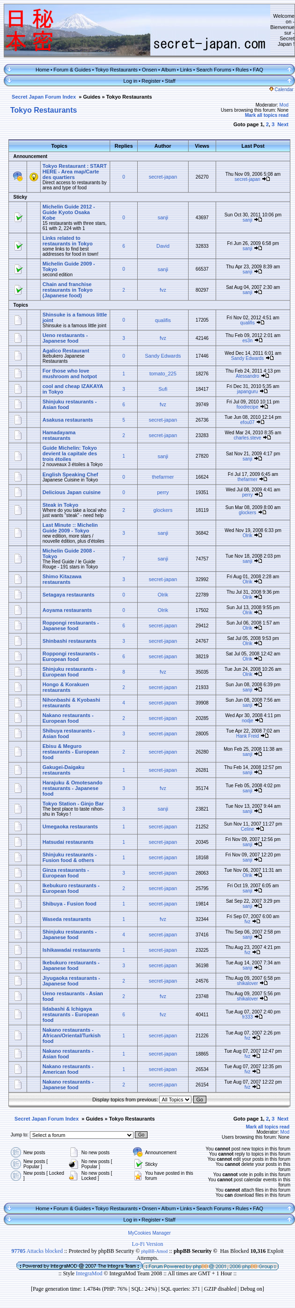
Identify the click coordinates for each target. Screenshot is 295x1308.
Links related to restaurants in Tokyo (67, 240)
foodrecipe (248, 407)
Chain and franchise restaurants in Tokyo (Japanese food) (67, 289)
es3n (247, 340)
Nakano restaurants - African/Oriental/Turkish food (71, 1035)
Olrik (248, 535)
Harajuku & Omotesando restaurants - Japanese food (72, 788)
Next (282, 124)
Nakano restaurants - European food (67, 718)
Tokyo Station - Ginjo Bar (73, 803)
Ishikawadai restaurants (71, 950)
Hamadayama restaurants (59, 435)
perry (163, 492)
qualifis (163, 320)
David (162, 246)
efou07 (247, 422)
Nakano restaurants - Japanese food (67, 1084)
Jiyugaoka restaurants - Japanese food (71, 980)
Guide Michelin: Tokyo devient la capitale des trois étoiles (69, 453)
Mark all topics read (266, 115)
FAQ (258, 69)
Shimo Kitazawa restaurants (62, 579)
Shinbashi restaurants (69, 641)
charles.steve (247, 437)
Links (186, 69)
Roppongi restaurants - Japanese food (70, 625)
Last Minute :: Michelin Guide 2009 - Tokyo (70, 527)
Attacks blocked (37, 1251)
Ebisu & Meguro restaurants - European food (70, 751)
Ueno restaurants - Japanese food (65, 338)
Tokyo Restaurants (116, 69)
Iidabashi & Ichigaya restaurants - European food (70, 1014)
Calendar (281, 89)
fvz (163, 290)
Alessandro (247, 376)
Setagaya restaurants (68, 594)
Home (42, 69)
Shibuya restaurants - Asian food (68, 733)
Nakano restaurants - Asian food (67, 1053)
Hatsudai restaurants (67, 842)
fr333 (247, 1017)
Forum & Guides (72, 69)
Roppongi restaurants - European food (70, 656)
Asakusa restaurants (67, 420)
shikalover (247, 983)
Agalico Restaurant (65, 350)
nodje (247, 720)
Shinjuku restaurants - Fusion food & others (69, 857)
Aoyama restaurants (67, 610)
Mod (284, 105)
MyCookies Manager (149, 1233)
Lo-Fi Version (147, 1244)
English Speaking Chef (70, 474)
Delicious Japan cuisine (71, 492)
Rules (242, 69)
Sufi (163, 389)
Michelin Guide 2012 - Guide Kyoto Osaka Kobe (68, 212)
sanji (163, 217)
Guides (91, 97)
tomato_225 (162, 373)
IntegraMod (90, 1273)
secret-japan (163, 177)
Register (151, 81)
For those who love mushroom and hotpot (69, 373)
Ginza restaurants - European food (65, 872)
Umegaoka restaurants (70, 826)
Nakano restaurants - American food (67, 1069)
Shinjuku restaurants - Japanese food (69, 934)
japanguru (247, 391)
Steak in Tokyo (60, 505)
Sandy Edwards (163, 356)
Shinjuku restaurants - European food (69, 671)
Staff (170, 81)
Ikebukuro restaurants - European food (70, 888)
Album (168, 69)
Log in (130, 81)
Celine (247, 829)
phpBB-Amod (154, 1251)
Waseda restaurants (66, 919)
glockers (163, 510)
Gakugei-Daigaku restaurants (63, 770)
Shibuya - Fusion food (69, 903)
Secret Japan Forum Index (44, 97)
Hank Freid (247, 736)
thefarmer (163, 477)
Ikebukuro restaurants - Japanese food (70, 965)
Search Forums (213, 69)
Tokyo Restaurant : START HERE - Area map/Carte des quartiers (74, 171)
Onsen (149, 69)
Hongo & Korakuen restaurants (65, 687)
